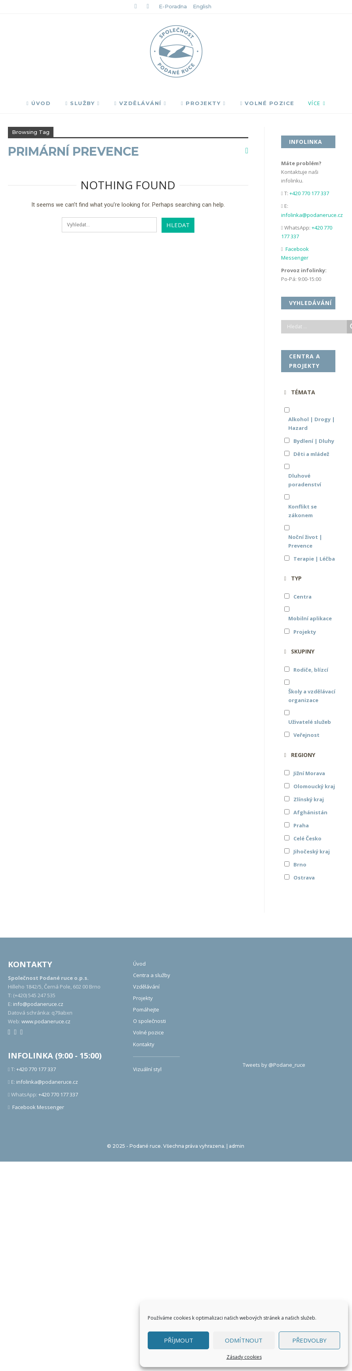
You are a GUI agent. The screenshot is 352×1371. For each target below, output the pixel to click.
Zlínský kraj (308, 799)
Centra (302, 596)
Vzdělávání (138, 103)
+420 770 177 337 (309, 193)
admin (236, 1146)
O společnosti (149, 1020)
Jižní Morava (309, 773)
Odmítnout (244, 1340)
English (202, 6)
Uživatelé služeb (309, 721)
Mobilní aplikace (310, 618)
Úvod (39, 103)
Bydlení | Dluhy (313, 440)
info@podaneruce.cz (38, 1004)
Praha (301, 825)
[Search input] (316, 326)
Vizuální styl (147, 1069)
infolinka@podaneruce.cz (312, 214)
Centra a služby (151, 975)
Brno (299, 864)
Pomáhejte (146, 1009)
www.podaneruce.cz (45, 1021)
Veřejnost (306, 734)
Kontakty (143, 1044)
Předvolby (309, 1340)
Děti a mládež (311, 454)
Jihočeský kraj (311, 851)
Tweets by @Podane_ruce (274, 1064)
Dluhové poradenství (304, 480)
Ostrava (304, 877)
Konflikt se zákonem (302, 511)
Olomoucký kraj (314, 786)
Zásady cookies (244, 1357)
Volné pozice (267, 103)
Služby (80, 103)
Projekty (201, 103)
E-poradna (173, 6)
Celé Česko (307, 838)
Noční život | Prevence (305, 541)
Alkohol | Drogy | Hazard (311, 423)
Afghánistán (310, 812)
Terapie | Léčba (314, 558)
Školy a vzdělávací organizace (311, 696)
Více (314, 103)
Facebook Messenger (38, 1107)
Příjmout (178, 1340)
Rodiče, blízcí (310, 669)
